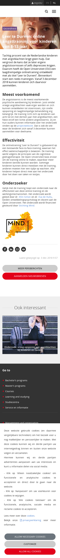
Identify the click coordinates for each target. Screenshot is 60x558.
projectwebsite (25, 125)
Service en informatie (15, 407)
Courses (8, 391)
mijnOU (37, 2)
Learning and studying (15, 396)
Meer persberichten (30, 268)
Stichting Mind (26, 205)
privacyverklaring (32, 520)
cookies (31, 515)
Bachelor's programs (14, 380)
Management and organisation (20, 422)
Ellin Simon (25, 196)
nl (54, 2)
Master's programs (13, 385)
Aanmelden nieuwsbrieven (30, 276)
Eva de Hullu (45, 196)
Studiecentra (10, 402)
